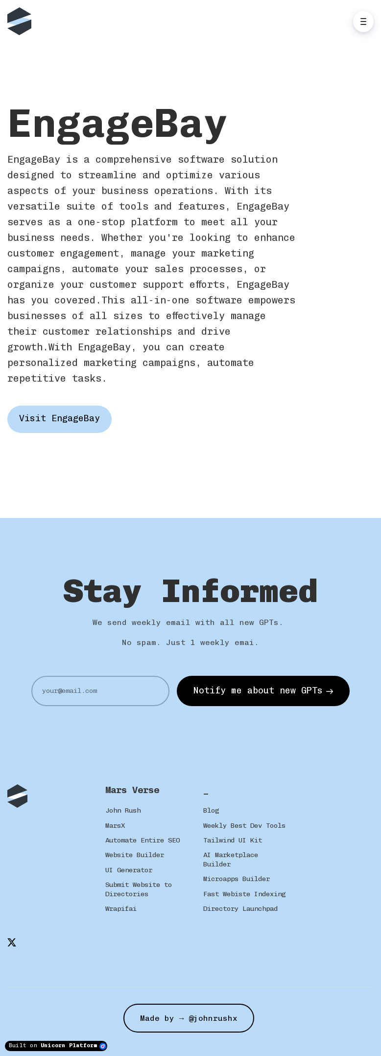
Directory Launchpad (240, 909)
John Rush (123, 810)
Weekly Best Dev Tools (244, 825)
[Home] (21, 21)
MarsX (115, 825)
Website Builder (134, 855)
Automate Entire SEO (142, 840)
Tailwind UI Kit (232, 840)
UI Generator (128, 870)
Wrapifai (121, 909)
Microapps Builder (236, 879)
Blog (211, 810)
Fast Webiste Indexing (244, 894)
